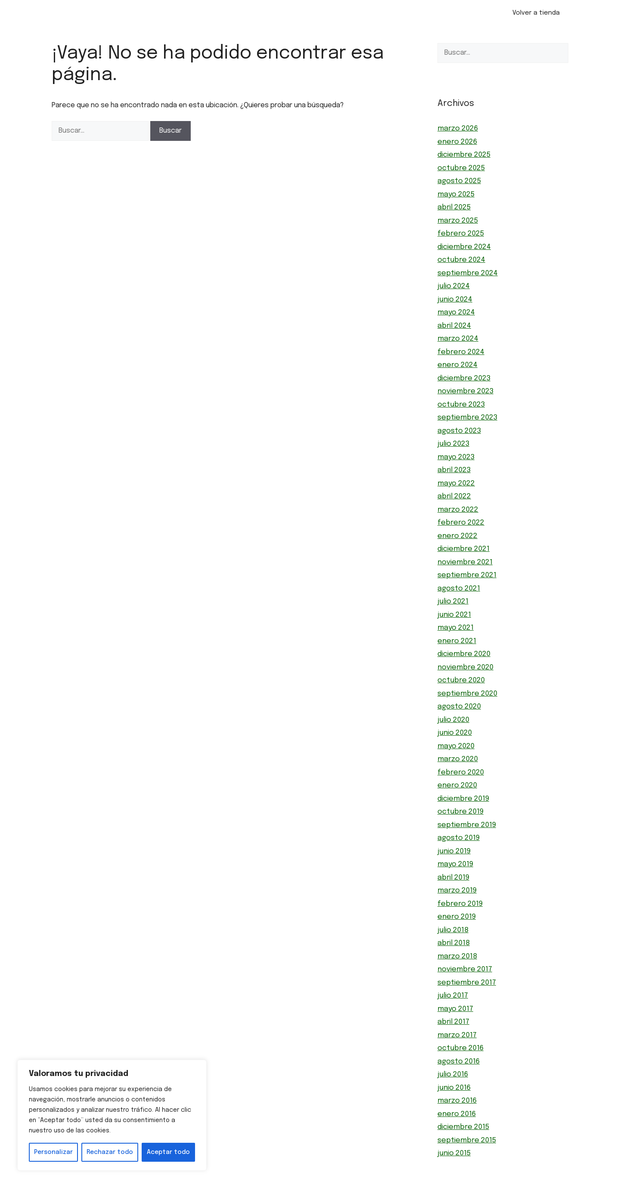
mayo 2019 (455, 864)
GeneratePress (358, 1183)
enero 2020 (457, 785)
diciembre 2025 (463, 155)
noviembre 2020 (465, 667)
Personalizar (53, 1152)
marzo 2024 (457, 338)
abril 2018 (453, 943)
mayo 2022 (456, 483)
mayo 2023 (455, 457)
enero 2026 (457, 142)
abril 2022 (454, 496)
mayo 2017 (455, 1009)
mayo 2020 (455, 746)
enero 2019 (456, 917)
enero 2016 (456, 1114)
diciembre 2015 (463, 1127)
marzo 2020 (457, 759)
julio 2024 (453, 286)
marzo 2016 (457, 1100)
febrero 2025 (460, 233)
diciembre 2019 (463, 798)
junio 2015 (454, 1153)
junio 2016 (454, 1088)
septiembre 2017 (466, 982)
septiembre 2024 (467, 273)
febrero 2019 (460, 904)
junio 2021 (454, 615)
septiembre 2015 (466, 1140)
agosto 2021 (458, 588)
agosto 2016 (458, 1061)
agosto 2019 (458, 838)
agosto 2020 (459, 706)
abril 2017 (453, 1022)
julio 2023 (453, 444)
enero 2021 (456, 641)
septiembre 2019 (466, 825)
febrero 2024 (460, 352)
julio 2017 (452, 995)
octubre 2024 (461, 260)
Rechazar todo (110, 1152)
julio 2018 (452, 930)
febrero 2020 (460, 772)
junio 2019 (454, 851)
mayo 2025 (455, 194)
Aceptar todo (168, 1152)
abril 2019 (453, 877)
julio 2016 (452, 1074)
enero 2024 (457, 365)
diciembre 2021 (463, 549)
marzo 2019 (457, 890)
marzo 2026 (457, 128)
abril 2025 (454, 207)
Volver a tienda (536, 12)
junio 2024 (454, 299)
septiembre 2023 (467, 417)
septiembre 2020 (467, 693)
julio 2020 (453, 720)
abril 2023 (454, 470)
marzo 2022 (457, 509)
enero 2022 (457, 536)
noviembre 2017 (464, 969)
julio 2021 (452, 601)
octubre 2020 (461, 680)
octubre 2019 (460, 811)
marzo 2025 (457, 220)
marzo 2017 (457, 1035)
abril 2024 (454, 326)
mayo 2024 (456, 312)
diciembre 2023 (463, 378)
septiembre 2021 (466, 575)
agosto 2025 (459, 181)
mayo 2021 (455, 627)
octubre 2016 (460, 1048)
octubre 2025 (461, 168)
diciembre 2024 (464, 247)
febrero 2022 (460, 522)
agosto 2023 (459, 431)
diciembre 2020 (463, 654)
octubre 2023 (461, 404)
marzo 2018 (457, 956)
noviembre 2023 (465, 391)
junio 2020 (454, 733)
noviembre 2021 (465, 562)
